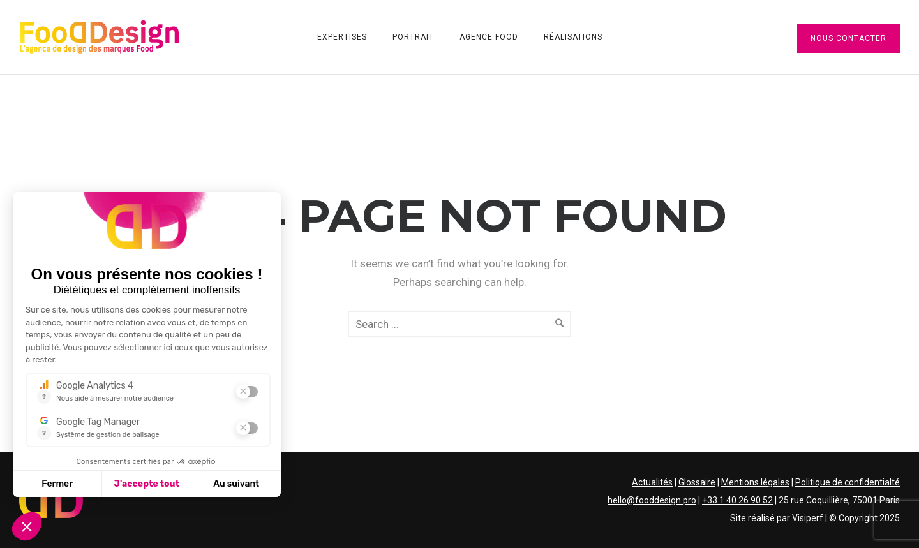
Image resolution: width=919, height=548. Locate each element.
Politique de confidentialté (847, 482)
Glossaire (696, 482)
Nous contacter (848, 38)
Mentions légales (755, 482)
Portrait (413, 37)
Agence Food (488, 37)
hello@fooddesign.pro (652, 500)
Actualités (652, 482)
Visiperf (807, 518)
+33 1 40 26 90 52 (737, 500)
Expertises (342, 37)
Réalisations (573, 37)
